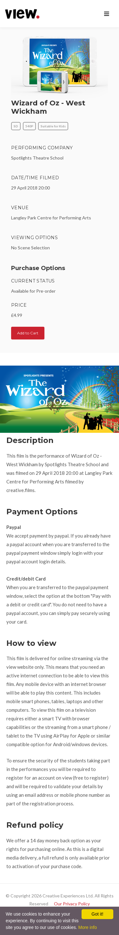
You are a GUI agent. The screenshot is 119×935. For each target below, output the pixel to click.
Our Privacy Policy (72, 903)
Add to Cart (27, 333)
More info (87, 927)
